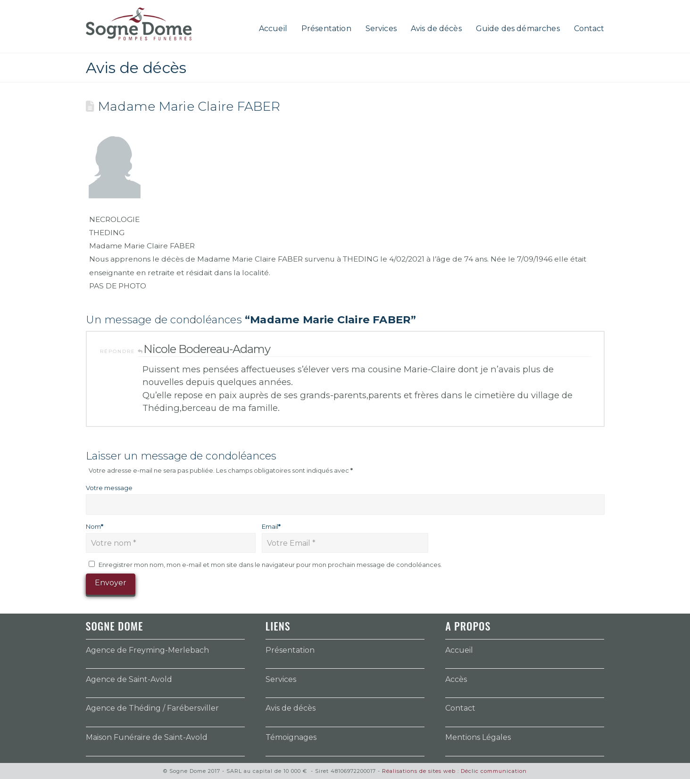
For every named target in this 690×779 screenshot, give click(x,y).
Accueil (459, 650)
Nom (95, 526)
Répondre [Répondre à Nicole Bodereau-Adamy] (121, 351)
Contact (460, 708)
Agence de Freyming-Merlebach (147, 650)
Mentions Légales (478, 737)
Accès (456, 679)
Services (281, 679)
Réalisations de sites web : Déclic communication (454, 771)
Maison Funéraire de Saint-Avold (147, 737)
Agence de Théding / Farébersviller (152, 708)
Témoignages (291, 737)
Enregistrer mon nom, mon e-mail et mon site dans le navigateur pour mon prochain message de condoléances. (270, 564)
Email (271, 526)
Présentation (290, 650)
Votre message (109, 488)
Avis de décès (291, 708)
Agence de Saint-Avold (129, 679)
